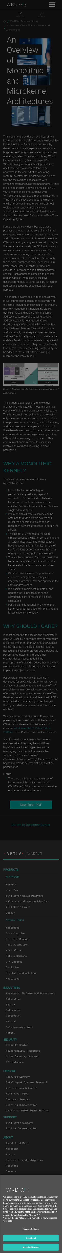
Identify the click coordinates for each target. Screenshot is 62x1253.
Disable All (31, 1241)
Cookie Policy (18, 1221)
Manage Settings (31, 1232)
